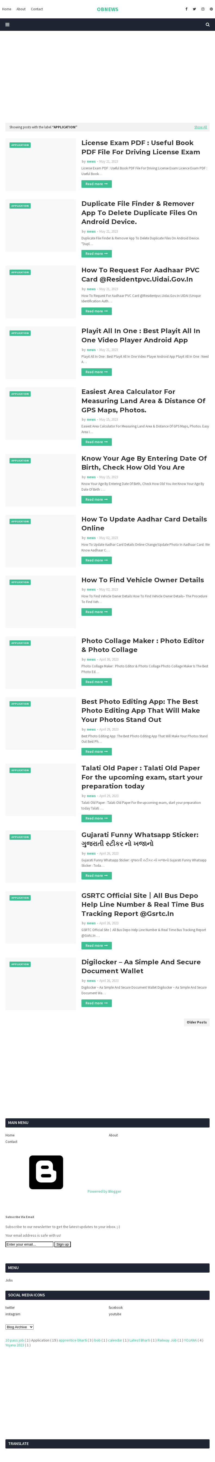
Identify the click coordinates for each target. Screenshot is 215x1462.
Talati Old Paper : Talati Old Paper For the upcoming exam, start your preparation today (142, 777)
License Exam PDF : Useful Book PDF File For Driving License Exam (140, 147)
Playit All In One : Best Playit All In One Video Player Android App (140, 335)
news (91, 161)
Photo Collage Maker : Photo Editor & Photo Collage (142, 645)
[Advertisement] (107, 77)
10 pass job (15, 1340)
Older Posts (197, 1022)
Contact (11, 1141)
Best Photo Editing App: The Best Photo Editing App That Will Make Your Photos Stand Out (140, 711)
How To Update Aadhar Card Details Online (144, 523)
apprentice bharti (73, 1340)
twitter (10, 1307)
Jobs (8, 1280)
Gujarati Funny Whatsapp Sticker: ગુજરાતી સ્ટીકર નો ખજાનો (139, 839)
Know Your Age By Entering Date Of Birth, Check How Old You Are (144, 462)
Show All (200, 127)
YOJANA (191, 1340)
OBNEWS (107, 9)
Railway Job (167, 1340)
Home (9, 1135)
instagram (12, 1314)
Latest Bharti (140, 1340)
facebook (116, 1307)
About (113, 1135)
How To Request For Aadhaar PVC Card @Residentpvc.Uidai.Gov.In (140, 274)
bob (98, 1340)
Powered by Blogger (63, 1191)
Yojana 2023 (15, 1345)
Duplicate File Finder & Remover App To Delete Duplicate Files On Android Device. (139, 213)
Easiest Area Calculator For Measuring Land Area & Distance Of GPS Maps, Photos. (143, 401)
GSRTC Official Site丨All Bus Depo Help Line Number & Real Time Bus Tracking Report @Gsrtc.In (142, 905)
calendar (115, 1340)
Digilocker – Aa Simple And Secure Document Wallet (141, 966)
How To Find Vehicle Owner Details (142, 580)
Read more (94, 184)
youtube (115, 1314)
